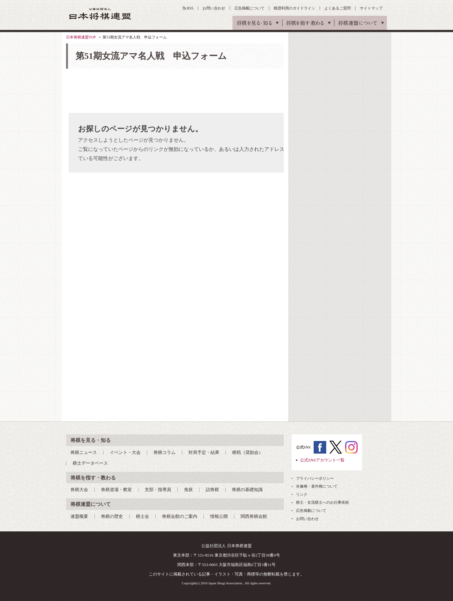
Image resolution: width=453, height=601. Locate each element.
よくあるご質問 (337, 8)
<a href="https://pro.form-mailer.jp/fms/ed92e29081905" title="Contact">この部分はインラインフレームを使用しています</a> (175, 238)
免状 (188, 489)
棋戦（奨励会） (247, 452)
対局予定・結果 (203, 452)
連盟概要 (79, 516)
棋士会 (142, 516)
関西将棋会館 (254, 516)
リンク (301, 494)
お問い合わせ (214, 8)
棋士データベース (90, 463)
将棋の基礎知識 (247, 489)
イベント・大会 (125, 452)
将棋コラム (165, 452)
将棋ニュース (83, 452)
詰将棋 (212, 489)
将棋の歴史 (112, 516)
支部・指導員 (158, 489)
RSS (190, 8)
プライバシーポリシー (315, 478)
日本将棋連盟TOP (81, 37)
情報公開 (219, 516)
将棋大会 (79, 489)
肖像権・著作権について (317, 486)
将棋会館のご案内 (179, 516)
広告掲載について (249, 8)
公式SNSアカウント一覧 (322, 460)
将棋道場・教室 (116, 489)
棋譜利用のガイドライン (294, 8)
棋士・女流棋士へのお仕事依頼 (322, 502)
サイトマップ (371, 8)
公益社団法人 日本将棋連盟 (100, 14)
